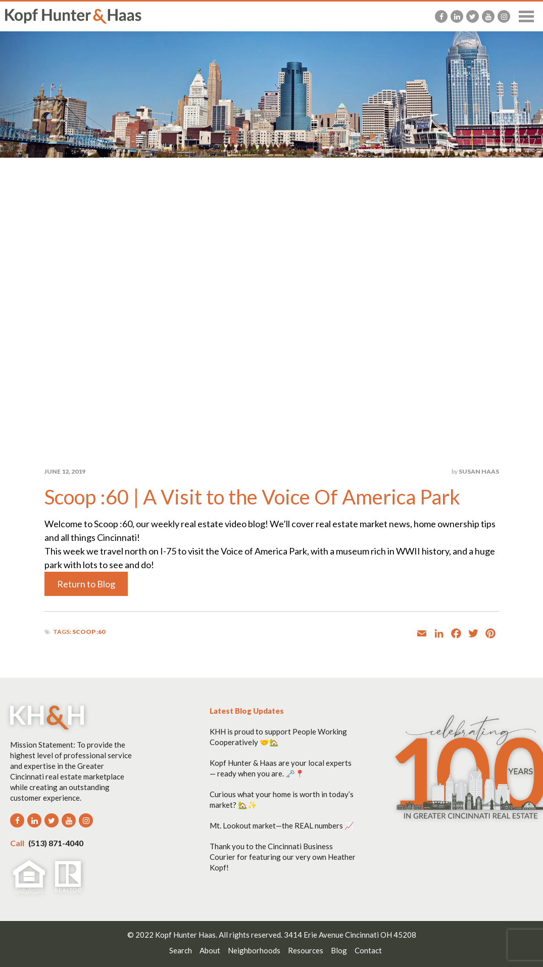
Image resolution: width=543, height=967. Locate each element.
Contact (368, 950)
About (210, 950)
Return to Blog (86, 583)
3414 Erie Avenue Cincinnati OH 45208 (350, 934)
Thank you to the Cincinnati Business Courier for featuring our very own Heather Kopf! (283, 857)
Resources (305, 950)
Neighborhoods (254, 950)
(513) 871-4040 (46, 843)
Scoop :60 (88, 631)
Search (180, 950)
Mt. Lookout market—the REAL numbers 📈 (282, 825)
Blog (339, 950)
